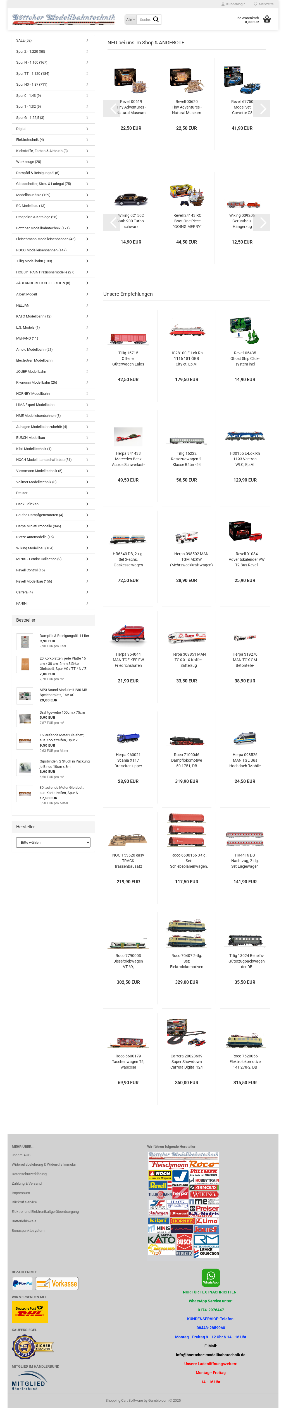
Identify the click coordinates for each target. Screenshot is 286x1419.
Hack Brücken (27, 515)
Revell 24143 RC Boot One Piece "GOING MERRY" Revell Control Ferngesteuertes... (187, 232)
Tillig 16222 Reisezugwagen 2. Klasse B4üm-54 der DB (186, 470)
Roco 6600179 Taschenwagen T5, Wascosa (128, 1073)
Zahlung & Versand (27, 1194)
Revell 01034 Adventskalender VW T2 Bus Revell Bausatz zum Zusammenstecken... (246, 571)
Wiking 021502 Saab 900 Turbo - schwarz (131, 232)
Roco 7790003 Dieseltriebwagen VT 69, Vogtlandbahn (128, 973)
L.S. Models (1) (28, 338)
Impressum (21, 1204)
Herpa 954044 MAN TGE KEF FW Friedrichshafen (128, 671)
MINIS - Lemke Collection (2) (39, 570)
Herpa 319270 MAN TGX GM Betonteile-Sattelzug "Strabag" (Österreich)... (245, 671)
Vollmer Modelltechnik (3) (36, 493)
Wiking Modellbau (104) (35, 559)
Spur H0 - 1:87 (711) (31, 95)
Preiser (21, 504)
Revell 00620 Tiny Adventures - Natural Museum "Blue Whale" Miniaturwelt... (187, 118)
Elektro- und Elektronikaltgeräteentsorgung (45, 1223)
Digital (21, 140)
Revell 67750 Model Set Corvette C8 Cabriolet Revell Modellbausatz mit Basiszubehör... (242, 118)
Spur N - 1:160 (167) (31, 73)
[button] (111, 119)
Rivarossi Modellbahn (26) (36, 393)
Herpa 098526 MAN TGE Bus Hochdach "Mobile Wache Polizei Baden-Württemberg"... (245, 772)
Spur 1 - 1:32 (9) (28, 118)
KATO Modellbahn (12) (34, 327)
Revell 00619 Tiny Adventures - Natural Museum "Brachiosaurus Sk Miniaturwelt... (131, 118)
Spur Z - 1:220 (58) (30, 63)
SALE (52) (24, 51)
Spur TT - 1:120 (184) (32, 85)
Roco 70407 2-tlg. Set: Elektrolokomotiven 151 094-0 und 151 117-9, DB (186, 973)
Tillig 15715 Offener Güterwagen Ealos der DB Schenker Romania (128, 370)
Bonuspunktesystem (28, 1242)
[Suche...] (130, 20)
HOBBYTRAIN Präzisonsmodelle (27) (45, 283)
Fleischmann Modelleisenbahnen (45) (46, 250)
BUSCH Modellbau (30, 449)
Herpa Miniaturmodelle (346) (38, 537)
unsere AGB (21, 1166)
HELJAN (22, 316)
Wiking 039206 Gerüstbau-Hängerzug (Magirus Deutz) (242, 232)
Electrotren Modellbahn (34, 371)
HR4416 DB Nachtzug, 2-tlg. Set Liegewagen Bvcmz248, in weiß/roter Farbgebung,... (245, 872)
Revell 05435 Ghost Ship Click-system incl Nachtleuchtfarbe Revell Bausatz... (245, 370)
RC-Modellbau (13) (31, 217)
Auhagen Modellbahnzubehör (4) (41, 438)
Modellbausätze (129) (33, 206)
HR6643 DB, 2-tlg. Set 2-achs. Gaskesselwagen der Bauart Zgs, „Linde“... (128, 571)
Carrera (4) (24, 603)
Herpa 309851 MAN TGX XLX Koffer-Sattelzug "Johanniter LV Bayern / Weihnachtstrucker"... (188, 671)
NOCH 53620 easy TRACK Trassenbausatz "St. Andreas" (128, 872)
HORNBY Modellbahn (33, 405)
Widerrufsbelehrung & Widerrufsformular (44, 1175)
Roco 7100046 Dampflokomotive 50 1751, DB (186, 771)
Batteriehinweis (24, 1232)
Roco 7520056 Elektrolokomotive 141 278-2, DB (245, 1073)
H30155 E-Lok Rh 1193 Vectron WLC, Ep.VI (245, 470)
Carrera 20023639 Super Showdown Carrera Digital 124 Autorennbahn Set (186, 1073)
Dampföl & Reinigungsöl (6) (37, 184)
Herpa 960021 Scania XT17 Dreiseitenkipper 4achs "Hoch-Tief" (128, 772)
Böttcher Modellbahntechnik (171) (43, 239)
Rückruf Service (24, 1213)
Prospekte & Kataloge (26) (37, 228)
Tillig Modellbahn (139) (34, 272)
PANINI (22, 614)
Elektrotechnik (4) (30, 151)
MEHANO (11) (27, 349)
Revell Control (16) (30, 581)
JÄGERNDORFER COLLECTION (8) (43, 294)
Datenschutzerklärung (29, 1185)
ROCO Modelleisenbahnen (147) (41, 261)
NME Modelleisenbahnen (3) (38, 427)
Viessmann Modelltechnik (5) (39, 482)
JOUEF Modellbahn (31, 383)
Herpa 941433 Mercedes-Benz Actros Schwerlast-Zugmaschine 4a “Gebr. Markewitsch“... (128, 470)
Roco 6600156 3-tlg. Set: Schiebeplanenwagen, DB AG (189, 872)
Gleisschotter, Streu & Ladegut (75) (43, 195)
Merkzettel (264, 4)
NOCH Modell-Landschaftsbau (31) (44, 471)
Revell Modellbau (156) (34, 592)
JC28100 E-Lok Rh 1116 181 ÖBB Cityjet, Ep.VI (187, 369)
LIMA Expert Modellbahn (35, 416)
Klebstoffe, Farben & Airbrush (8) (42, 162)
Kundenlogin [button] (233, 4)
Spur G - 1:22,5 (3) (30, 129)
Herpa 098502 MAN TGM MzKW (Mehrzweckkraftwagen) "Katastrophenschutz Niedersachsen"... (191, 571)
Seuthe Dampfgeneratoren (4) (39, 526)
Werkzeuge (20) (28, 173)
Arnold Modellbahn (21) (34, 361)
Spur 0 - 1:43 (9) (28, 107)
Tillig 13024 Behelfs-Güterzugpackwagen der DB (246, 972)
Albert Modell (26, 305)
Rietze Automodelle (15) (35, 548)
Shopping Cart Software (124, 1412)
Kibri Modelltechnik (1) (34, 460)
